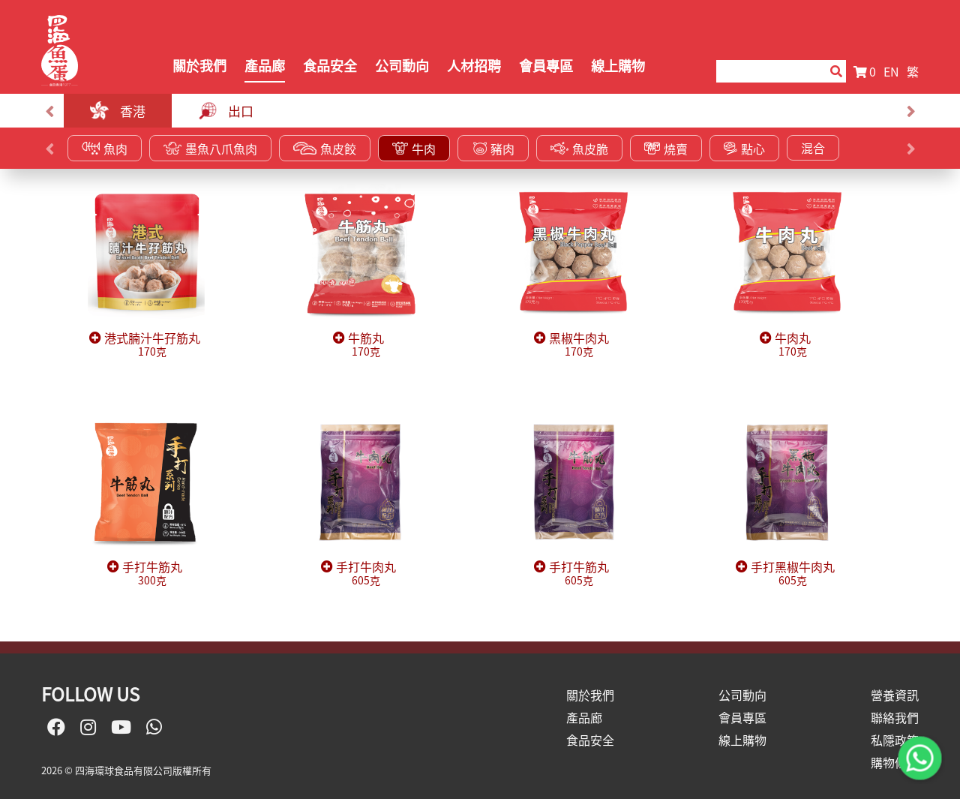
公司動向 (402, 66)
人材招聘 (474, 66)
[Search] (766, 71)
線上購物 (618, 66)
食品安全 (330, 66)
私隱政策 (895, 740)
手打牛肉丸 (366, 573)
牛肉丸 (793, 345)
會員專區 (546, 66)
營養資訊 (895, 695)
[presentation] (49, 111)
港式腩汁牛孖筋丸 (152, 345)
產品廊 (264, 66)
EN (891, 71)
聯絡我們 (895, 717)
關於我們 (199, 66)
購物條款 (895, 762)
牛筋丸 (366, 345)
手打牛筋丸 (152, 573)
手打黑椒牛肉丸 (793, 573)
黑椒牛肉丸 (579, 345)
